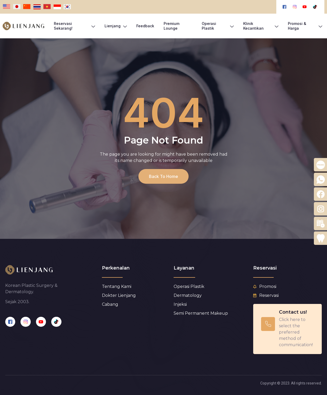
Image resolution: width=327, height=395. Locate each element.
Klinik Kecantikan (261, 25)
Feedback (145, 26)
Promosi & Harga (305, 25)
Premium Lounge (171, 25)
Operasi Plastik (217, 25)
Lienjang (116, 26)
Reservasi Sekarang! (74, 25)
